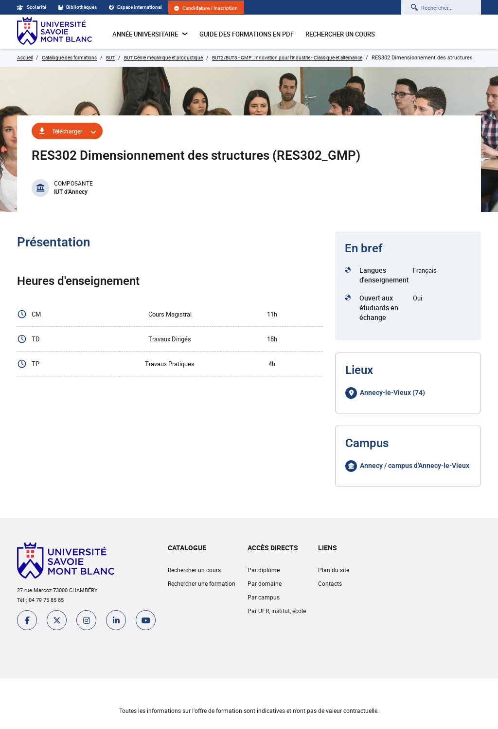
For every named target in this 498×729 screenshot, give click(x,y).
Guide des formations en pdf (246, 34)
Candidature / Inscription (206, 8)
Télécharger (67, 131)
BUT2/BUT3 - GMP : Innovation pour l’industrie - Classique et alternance (287, 57)
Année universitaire (150, 34)
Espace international (135, 7)
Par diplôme (264, 570)
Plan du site (333, 570)
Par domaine (265, 583)
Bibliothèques (77, 7)
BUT (110, 57)
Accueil (25, 57)
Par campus (264, 597)
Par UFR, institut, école (277, 611)
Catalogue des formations (69, 57)
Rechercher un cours (340, 34)
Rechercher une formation (201, 583)
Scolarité (31, 7)
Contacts (330, 583)
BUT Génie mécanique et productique (163, 57)
